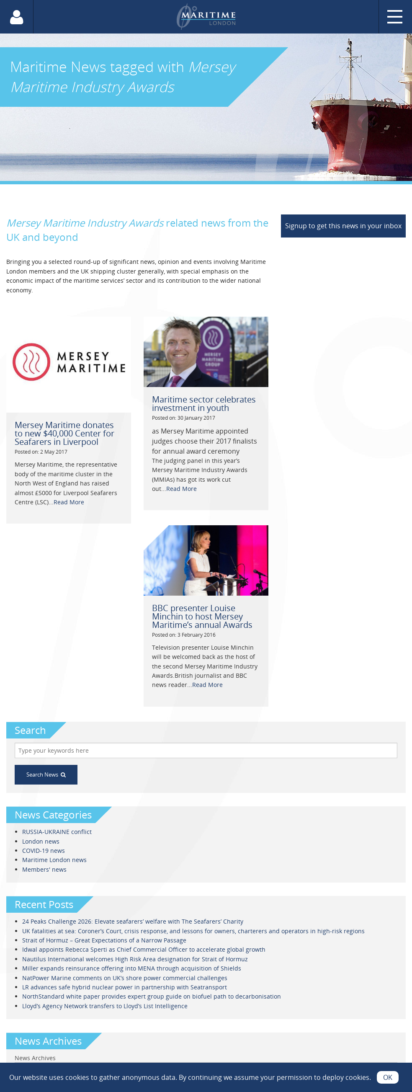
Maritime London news (54, 860)
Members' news (44, 869)
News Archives (35, 1058)
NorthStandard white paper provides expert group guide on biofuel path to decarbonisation (151, 996)
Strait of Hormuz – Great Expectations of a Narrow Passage (104, 940)
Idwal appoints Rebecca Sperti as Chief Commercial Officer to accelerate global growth (143, 949)
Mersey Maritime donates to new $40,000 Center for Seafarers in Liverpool (64, 433)
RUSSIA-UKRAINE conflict (57, 832)
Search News (46, 774)
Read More (69, 502)
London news (40, 841)
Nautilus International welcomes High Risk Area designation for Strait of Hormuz (135, 959)
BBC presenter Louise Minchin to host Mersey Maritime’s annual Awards (202, 616)
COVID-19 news (43, 850)
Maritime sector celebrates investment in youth (204, 403)
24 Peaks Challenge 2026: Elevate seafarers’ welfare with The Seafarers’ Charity (132, 921)
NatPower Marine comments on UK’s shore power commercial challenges (124, 978)
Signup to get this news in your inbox (343, 225)
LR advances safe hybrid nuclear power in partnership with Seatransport (124, 987)
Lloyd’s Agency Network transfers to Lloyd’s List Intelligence (105, 1006)
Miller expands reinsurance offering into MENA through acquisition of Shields (131, 968)
